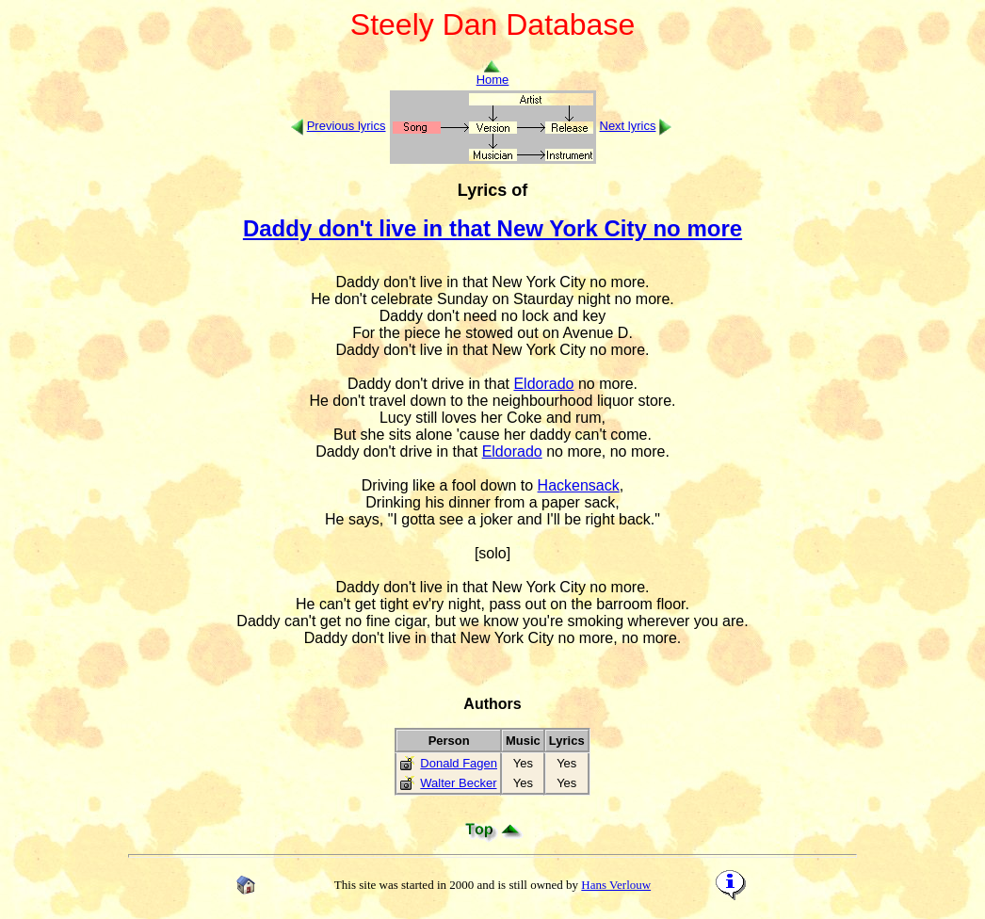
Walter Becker (458, 783)
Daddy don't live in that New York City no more (492, 228)
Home (492, 74)
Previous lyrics (346, 126)
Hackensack (579, 485)
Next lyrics (628, 126)
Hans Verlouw (616, 885)
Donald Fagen (458, 763)
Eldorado (543, 384)
